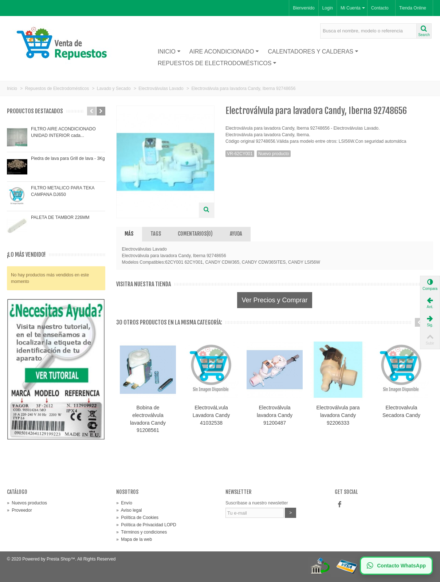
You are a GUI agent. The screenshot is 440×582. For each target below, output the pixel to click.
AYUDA (236, 234)
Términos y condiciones (141, 532)
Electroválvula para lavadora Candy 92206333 (338, 415)
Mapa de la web (134, 539)
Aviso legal (129, 510)
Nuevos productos (27, 503)
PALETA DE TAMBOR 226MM (60, 217)
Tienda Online (412, 8)
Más (129, 234)
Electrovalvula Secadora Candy (401, 411)
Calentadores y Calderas (313, 51)
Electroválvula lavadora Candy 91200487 (274, 415)
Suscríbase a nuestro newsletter (256, 503)
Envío (124, 503)
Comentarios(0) (195, 234)
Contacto (380, 8)
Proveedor (19, 510)
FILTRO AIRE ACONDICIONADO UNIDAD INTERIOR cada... (63, 132)
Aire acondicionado (224, 51)
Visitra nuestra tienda (143, 284)
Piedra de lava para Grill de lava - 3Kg (68, 158)
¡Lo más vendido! (26, 254)
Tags (155, 234)
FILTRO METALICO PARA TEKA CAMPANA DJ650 (62, 191)
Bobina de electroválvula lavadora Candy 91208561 (148, 419)
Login (327, 8)
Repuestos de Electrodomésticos (217, 63)
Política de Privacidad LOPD (146, 524)
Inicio (169, 51)
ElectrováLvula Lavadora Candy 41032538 (211, 415)
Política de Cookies (137, 517)
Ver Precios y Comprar (274, 300)
